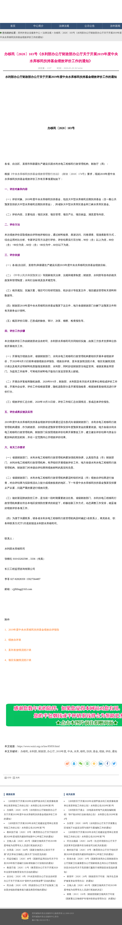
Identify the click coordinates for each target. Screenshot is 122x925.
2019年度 (61, 751)
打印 (8, 778)
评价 (108, 751)
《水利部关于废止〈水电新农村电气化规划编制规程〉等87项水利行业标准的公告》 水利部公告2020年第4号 (91, 814)
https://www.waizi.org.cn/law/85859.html (38, 746)
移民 (82, 751)
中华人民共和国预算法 (27, 275)
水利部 (33, 751)
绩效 (101, 751)
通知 (114, 751)
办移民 (24, 751)
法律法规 (64, 26)
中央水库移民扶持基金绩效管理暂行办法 (35, 174)
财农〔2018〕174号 (74, 174)
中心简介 (38, 26)
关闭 (16, 778)
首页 (12, 26)
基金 (95, 751)
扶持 (89, 751)
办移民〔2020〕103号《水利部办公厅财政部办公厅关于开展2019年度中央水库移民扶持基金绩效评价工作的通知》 (30, 814)
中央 (70, 751)
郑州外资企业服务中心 (29, 33)
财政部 (42, 751)
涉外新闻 (115, 26)
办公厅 (51, 751)
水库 (76, 751)
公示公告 (90, 26)
